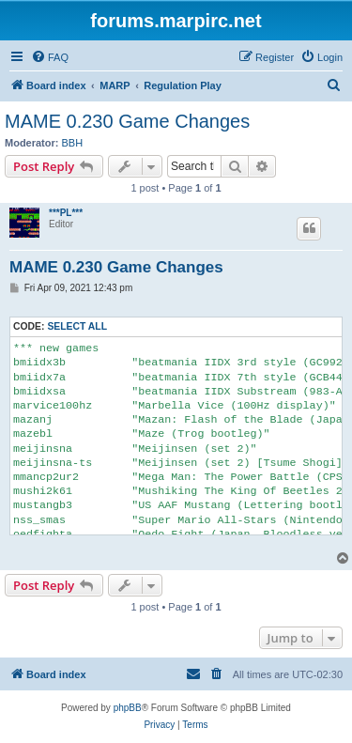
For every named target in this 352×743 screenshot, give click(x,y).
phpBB (128, 708)
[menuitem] (50, 57)
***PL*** (66, 213)
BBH (73, 142)
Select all (77, 326)
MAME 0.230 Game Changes (127, 121)
